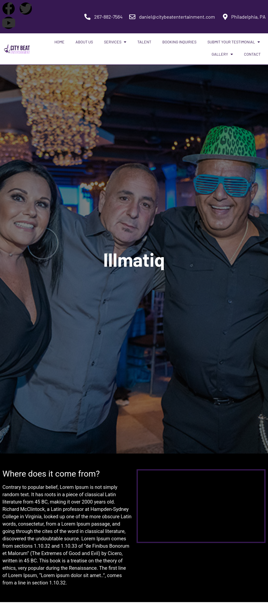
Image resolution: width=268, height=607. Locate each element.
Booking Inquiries (179, 41)
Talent (144, 41)
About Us (84, 41)
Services (115, 42)
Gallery (222, 54)
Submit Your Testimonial (233, 42)
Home (59, 41)
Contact (252, 54)
